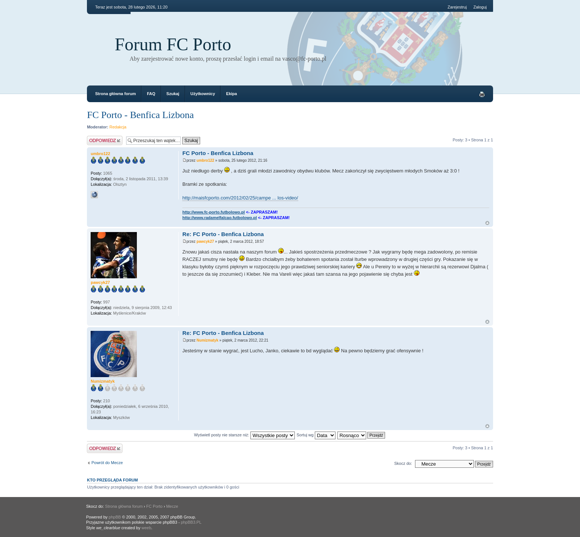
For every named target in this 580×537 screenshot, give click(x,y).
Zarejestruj (457, 7)
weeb (146, 528)
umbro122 (205, 160)
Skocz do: (403, 463)
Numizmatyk (207, 340)
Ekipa (231, 93)
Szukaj (172, 93)
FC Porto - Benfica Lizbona (140, 115)
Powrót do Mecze (107, 462)
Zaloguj (480, 7)
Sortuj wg (316, 435)
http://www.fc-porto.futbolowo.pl (213, 212)
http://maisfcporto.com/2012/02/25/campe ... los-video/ (240, 198)
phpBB (115, 517)
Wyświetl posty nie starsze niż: (244, 435)
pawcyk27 (205, 241)
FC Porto (154, 506)
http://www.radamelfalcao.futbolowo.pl (219, 217)
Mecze (172, 506)
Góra (487, 223)
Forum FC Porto (173, 44)
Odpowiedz (104, 140)
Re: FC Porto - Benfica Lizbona (223, 234)
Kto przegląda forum (112, 480)
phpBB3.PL (191, 522)
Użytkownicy (202, 93)
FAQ (151, 93)
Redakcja (118, 127)
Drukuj (482, 94)
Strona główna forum (115, 93)
